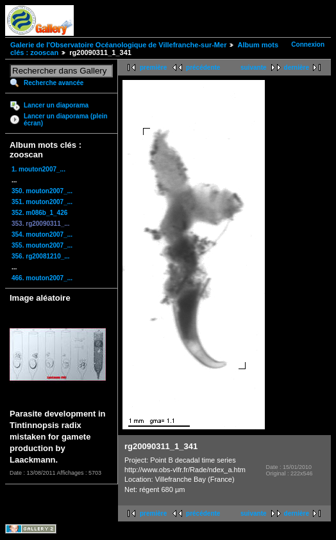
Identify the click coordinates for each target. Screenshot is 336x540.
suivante (253, 67)
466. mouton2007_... (42, 278)
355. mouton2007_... (42, 245)
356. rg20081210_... (41, 256)
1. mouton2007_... (38, 169)
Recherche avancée (53, 82)
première (153, 67)
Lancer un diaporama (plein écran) (66, 120)
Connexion (307, 44)
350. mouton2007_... (42, 191)
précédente (203, 67)
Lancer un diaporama (56, 105)
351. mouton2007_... (42, 201)
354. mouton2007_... (42, 234)
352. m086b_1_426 (39, 212)
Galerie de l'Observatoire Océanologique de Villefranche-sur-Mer (118, 45)
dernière (296, 67)
